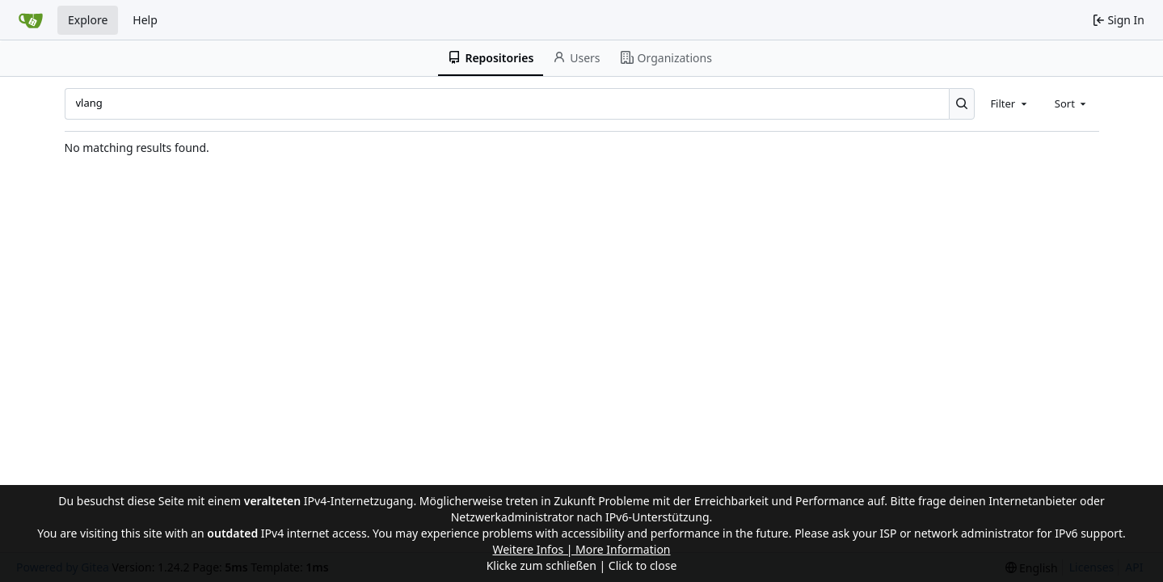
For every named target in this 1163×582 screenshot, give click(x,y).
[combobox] (1009, 103)
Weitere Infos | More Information (581, 549)
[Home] (30, 20)
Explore (87, 19)
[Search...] (962, 103)
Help (145, 19)
